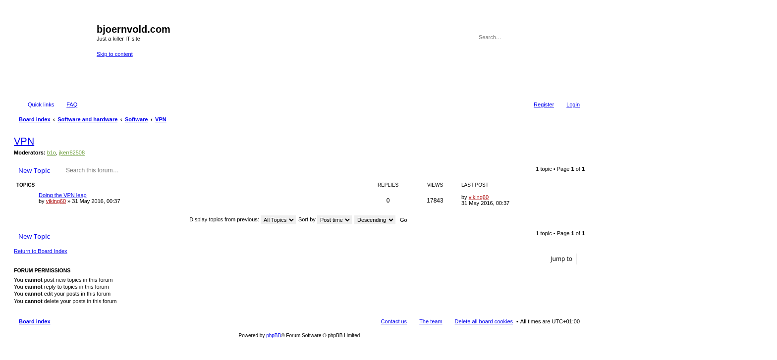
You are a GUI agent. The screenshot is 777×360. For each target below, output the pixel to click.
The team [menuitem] (430, 321)
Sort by (325, 219)
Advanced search (573, 37)
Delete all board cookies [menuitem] (484, 321)
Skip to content (115, 54)
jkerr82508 (72, 152)
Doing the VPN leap (63, 195)
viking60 (56, 201)
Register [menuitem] (544, 104)
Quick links (41, 104)
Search (559, 37)
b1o (51, 152)
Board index (35, 321)
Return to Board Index (40, 251)
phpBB (273, 335)
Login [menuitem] (573, 104)
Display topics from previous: (242, 219)
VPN (24, 141)
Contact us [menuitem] (394, 321)
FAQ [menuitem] (71, 104)
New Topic (34, 170)
